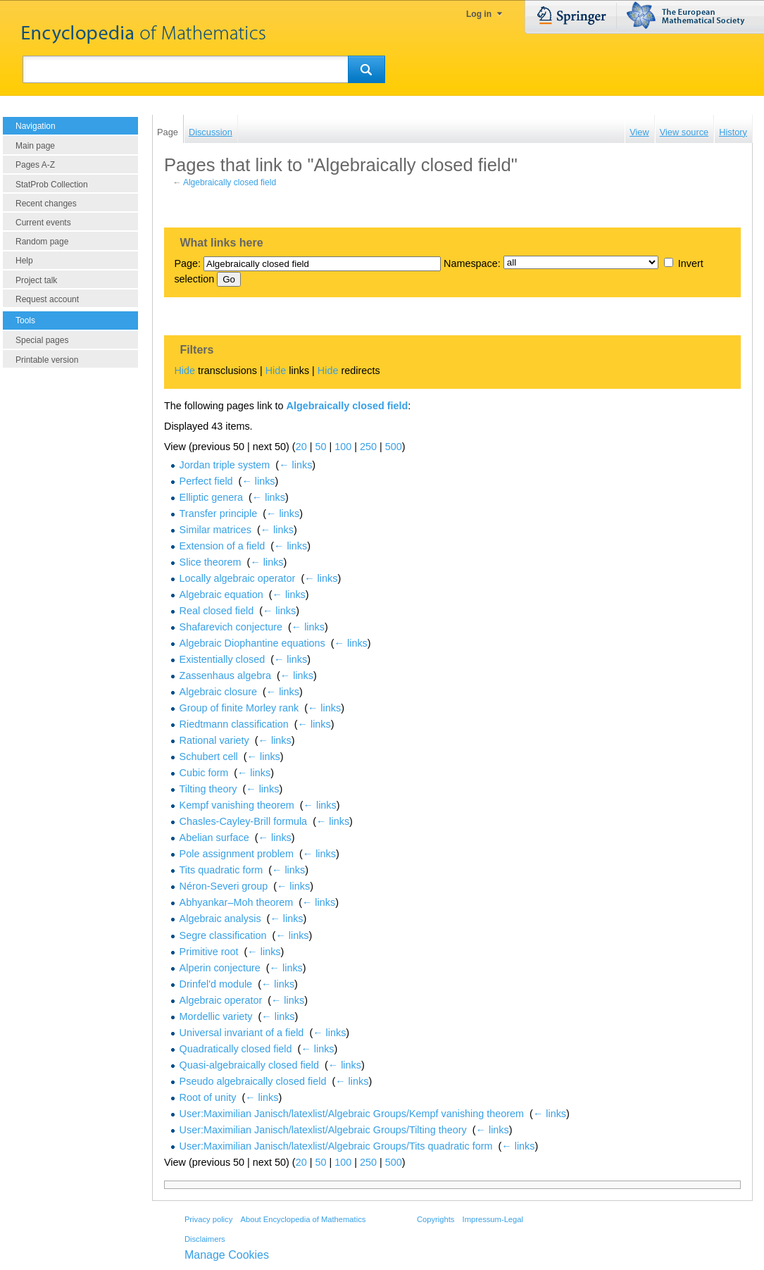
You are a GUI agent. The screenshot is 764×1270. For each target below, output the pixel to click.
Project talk (36, 280)
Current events (43, 223)
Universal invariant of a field (242, 1032)
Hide (184, 370)
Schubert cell (209, 756)
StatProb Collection (51, 184)
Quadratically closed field (236, 1048)
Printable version (46, 360)
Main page (35, 146)
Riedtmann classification (234, 724)
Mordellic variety (216, 1016)
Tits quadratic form (221, 870)
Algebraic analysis (220, 918)
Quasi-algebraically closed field (249, 1065)
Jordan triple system (225, 465)
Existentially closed (222, 659)
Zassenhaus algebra (225, 675)
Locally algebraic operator (238, 578)
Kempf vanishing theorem (237, 805)
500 (393, 446)
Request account (47, 299)
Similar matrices (215, 529)
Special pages (41, 340)
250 (368, 446)
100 (342, 446)
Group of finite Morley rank (239, 708)
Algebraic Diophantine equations (252, 643)
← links (295, 465)
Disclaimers (204, 1239)
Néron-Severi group (224, 886)
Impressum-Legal (493, 1219)
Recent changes (46, 203)
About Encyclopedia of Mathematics (302, 1219)
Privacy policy (208, 1219)
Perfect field (206, 481)
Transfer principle (219, 513)
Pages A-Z (35, 165)
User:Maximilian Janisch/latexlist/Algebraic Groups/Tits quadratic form (336, 1146)
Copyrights (435, 1219)
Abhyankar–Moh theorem (237, 902)
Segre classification (223, 935)
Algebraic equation (221, 594)
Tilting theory (208, 789)
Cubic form (204, 772)
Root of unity (208, 1097)
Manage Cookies (226, 1255)
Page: (187, 263)
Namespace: (472, 263)
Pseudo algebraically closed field (253, 1081)
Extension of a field (222, 546)
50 (320, 446)
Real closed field (217, 610)
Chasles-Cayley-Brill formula (244, 821)
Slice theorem (211, 562)
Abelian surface (214, 837)
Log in (478, 14)
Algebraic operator (221, 1000)
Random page (41, 242)
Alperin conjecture (220, 967)
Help (24, 261)
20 (301, 446)
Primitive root (209, 951)
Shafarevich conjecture (231, 627)
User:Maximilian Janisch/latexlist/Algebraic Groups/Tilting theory (323, 1129)
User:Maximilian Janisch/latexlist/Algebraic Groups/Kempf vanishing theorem (352, 1113)
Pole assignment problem (237, 853)
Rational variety (214, 740)
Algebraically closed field (229, 182)
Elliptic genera (211, 497)
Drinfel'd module (216, 984)
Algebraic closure (218, 691)
